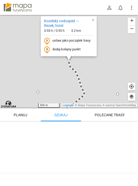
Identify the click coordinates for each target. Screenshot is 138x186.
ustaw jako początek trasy (67, 40)
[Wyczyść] (131, 127)
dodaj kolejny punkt (62, 49)
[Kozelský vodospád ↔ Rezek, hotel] (69, 152)
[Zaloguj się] (109, 8)
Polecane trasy (110, 115)
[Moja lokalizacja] (131, 86)
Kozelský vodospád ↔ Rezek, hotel (61, 23)
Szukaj (61, 115)
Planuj (20, 115)
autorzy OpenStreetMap (120, 105)
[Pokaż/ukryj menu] (131, 8)
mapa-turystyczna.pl (17, 7)
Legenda (68, 105)
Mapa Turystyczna (89, 105)
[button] (38, 92)
